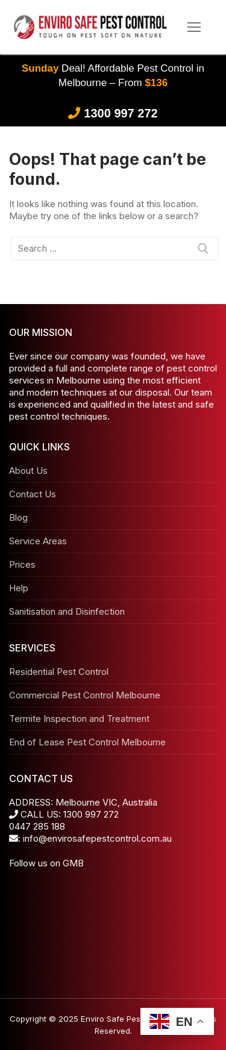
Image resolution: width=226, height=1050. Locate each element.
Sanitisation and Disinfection (67, 611)
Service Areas (38, 541)
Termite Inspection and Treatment (79, 718)
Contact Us (32, 494)
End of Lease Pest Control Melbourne (87, 742)
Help (18, 588)
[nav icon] (194, 27)
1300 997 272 (120, 113)
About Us (28, 470)
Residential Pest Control (58, 671)
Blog (18, 517)
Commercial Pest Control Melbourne (84, 695)
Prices (22, 564)
